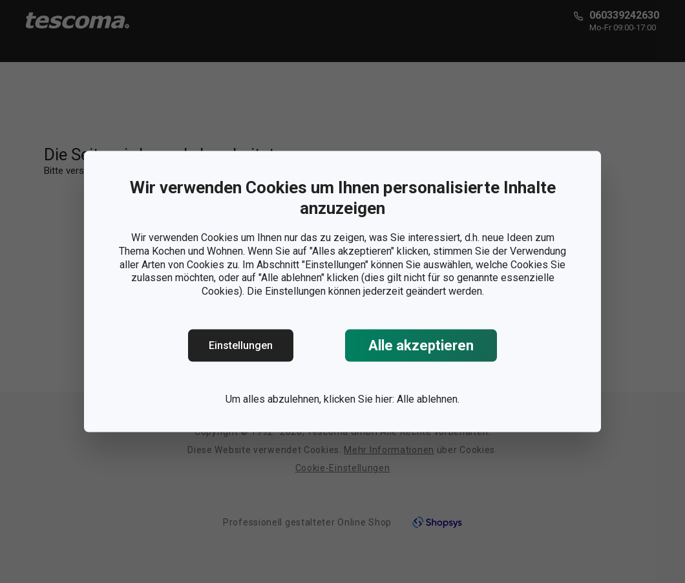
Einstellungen (241, 345)
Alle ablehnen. (428, 399)
